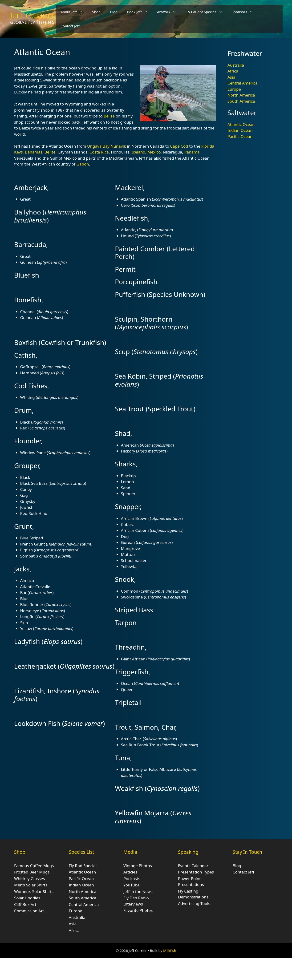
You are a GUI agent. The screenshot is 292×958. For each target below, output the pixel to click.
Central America (242, 83)
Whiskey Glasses (29, 878)
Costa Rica (99, 152)
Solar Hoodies (27, 898)
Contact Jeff (70, 26)
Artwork (169, 12)
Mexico (154, 152)
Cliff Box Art (25, 904)
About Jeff (74, 12)
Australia (235, 65)
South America (241, 101)
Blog (114, 11)
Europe (234, 89)
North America (241, 95)
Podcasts (131, 878)
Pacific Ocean (239, 136)
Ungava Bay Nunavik (106, 146)
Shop (96, 11)
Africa (232, 71)
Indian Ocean (240, 130)
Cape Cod (179, 146)
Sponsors (245, 12)
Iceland (138, 152)
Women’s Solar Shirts (33, 891)
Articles (130, 872)
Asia (231, 77)
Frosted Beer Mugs (32, 872)
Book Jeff (139, 12)
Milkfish (169, 950)
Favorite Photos (138, 910)
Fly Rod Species (83, 865)
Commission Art (29, 911)
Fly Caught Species (206, 12)
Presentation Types (196, 872)
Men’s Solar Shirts (30, 885)
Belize (109, 116)
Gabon (83, 164)
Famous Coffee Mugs (34, 865)
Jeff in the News (138, 891)
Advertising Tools (194, 903)
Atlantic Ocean (241, 124)
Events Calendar (193, 865)
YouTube (131, 885)
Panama (191, 152)
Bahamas (33, 152)
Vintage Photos (137, 865)
